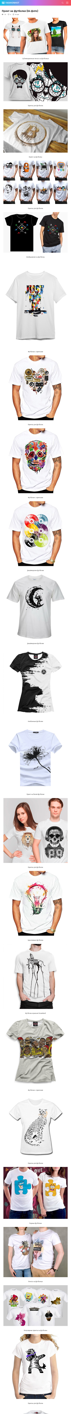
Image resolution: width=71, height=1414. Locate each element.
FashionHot (12, 2)
